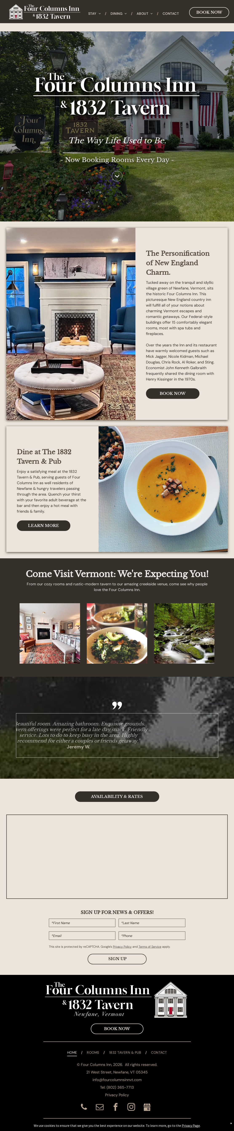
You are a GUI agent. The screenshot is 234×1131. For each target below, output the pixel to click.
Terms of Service (150, 947)
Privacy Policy (122, 947)
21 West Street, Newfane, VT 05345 (117, 1072)
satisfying (38, 471)
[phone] (84, 1107)
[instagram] (131, 1107)
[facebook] (115, 1107)
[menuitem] (95, 13)
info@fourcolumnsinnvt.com (117, 1079)
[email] (100, 1107)
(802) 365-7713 (120, 1087)
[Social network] (147, 1107)
